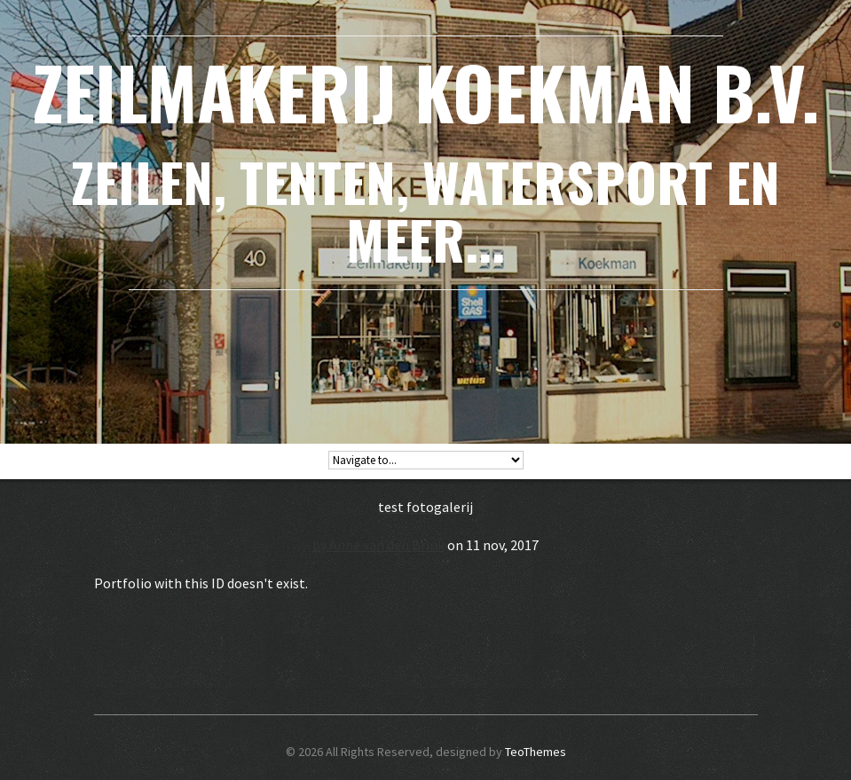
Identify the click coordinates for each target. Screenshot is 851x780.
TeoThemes (535, 752)
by (320, 545)
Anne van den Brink (387, 545)
